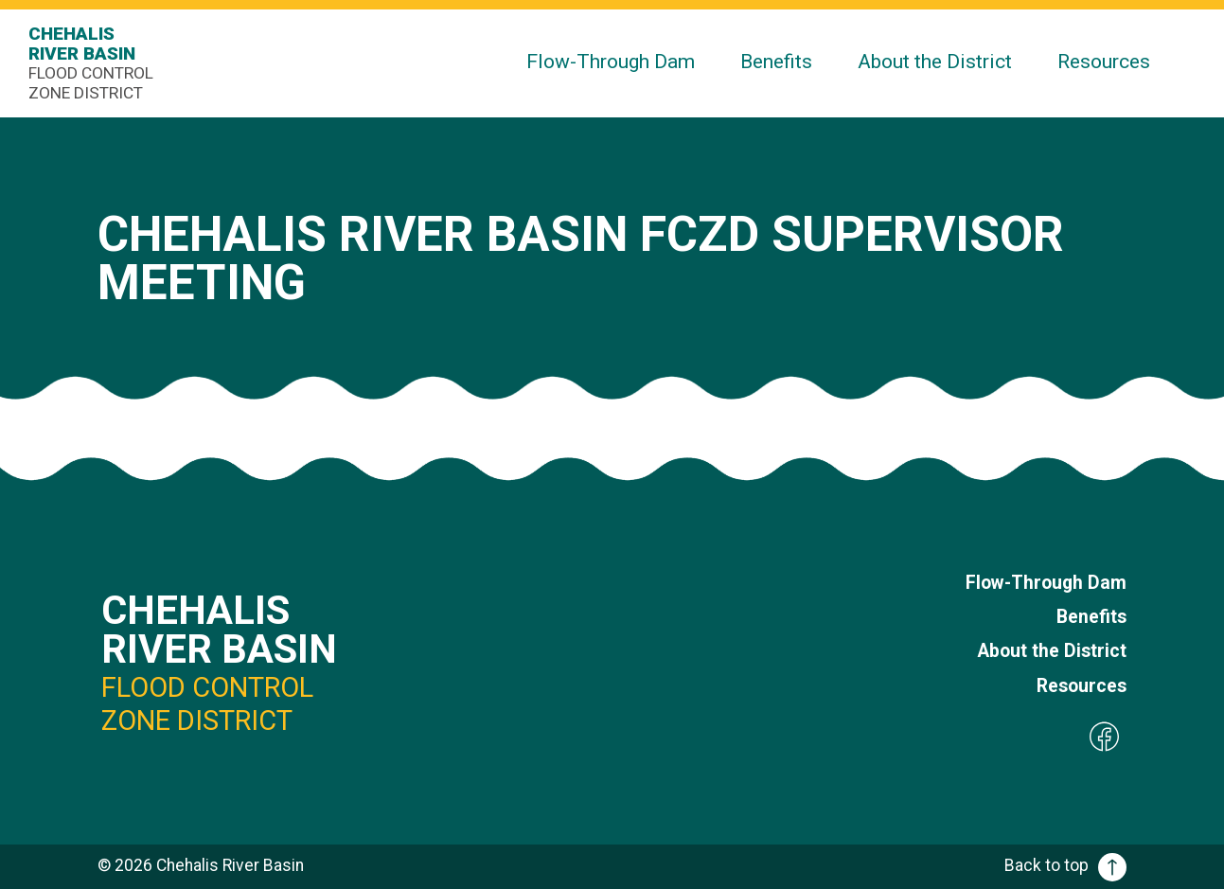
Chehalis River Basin (94, 63)
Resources (1103, 61)
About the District (935, 61)
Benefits (776, 61)
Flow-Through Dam (610, 61)
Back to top (1065, 865)
